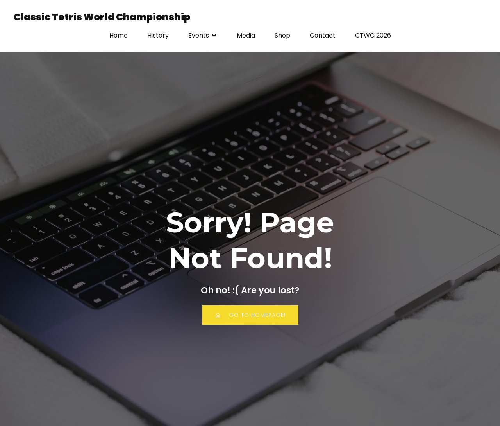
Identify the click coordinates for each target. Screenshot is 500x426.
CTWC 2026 (373, 35)
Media (246, 35)
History (158, 35)
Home (118, 35)
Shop (282, 35)
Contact (323, 35)
